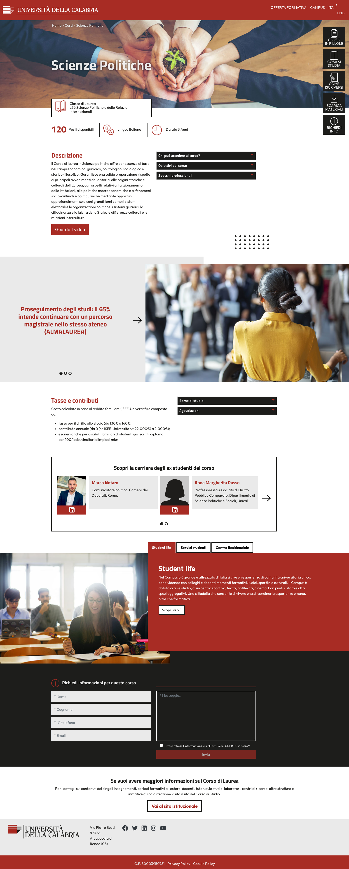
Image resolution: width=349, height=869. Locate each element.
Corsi (69, 25)
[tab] (162, 548)
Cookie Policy (204, 863)
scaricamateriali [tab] (334, 102)
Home (57, 25)
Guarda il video (70, 229)
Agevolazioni (189, 410)
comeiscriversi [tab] (334, 81)
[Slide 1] (65, 373)
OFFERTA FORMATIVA (289, 7)
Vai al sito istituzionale (175, 806)
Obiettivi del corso (172, 165)
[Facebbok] (125, 828)
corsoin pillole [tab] (334, 37)
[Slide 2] (70, 373)
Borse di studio (191, 400)
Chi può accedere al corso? (179, 155)
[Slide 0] (61, 373)
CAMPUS (317, 7)
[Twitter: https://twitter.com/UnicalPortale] (134, 828)
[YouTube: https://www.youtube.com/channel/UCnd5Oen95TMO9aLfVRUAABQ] (163, 828)
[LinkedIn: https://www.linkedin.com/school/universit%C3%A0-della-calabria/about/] (144, 828)
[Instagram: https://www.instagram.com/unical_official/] (153, 828)
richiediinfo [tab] (334, 124)
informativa (192, 746)
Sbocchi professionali (175, 175)
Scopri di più (171, 610)
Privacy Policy (179, 863)
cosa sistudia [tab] (334, 59)
